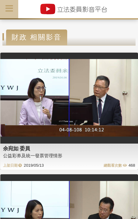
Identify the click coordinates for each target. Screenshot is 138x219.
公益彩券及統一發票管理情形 (32, 155)
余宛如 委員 (16, 148)
